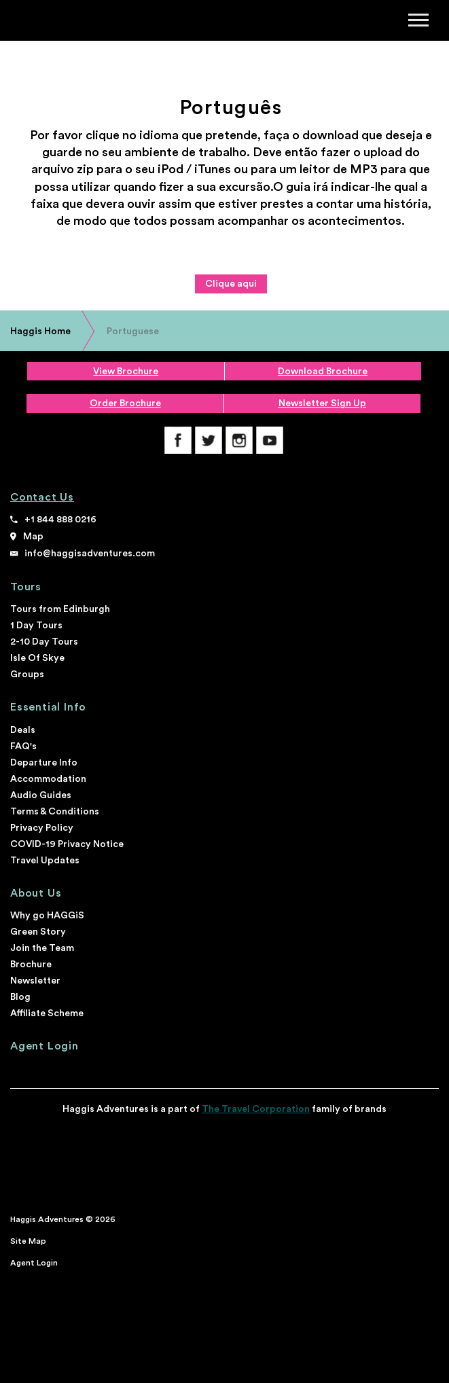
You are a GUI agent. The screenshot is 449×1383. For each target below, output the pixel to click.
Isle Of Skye (37, 658)
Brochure (31, 964)
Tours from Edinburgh (60, 609)
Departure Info (43, 763)
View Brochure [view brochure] (125, 371)
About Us (35, 893)
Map (33, 536)
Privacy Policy (41, 828)
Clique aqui (231, 284)
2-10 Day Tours (44, 642)
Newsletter (35, 981)
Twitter (208, 440)
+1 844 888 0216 (60, 519)
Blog (20, 997)
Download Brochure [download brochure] (322, 371)
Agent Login (44, 1046)
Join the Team (42, 948)
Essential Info (48, 707)
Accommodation (48, 779)
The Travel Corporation (256, 1109)
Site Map (28, 1241)
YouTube (269, 440)
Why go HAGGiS (47, 915)
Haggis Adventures (55, 21)
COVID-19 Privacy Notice (67, 844)
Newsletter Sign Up (322, 403)
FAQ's (23, 746)
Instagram (239, 440)
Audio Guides (40, 795)
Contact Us (42, 497)
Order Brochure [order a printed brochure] (125, 403)
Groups (27, 674)
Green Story (38, 932)
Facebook (178, 440)
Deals (22, 730)
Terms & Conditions (54, 811)
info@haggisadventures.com (89, 553)
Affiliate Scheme (47, 1013)
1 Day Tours (36, 625)
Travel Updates (44, 860)
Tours (25, 586)
